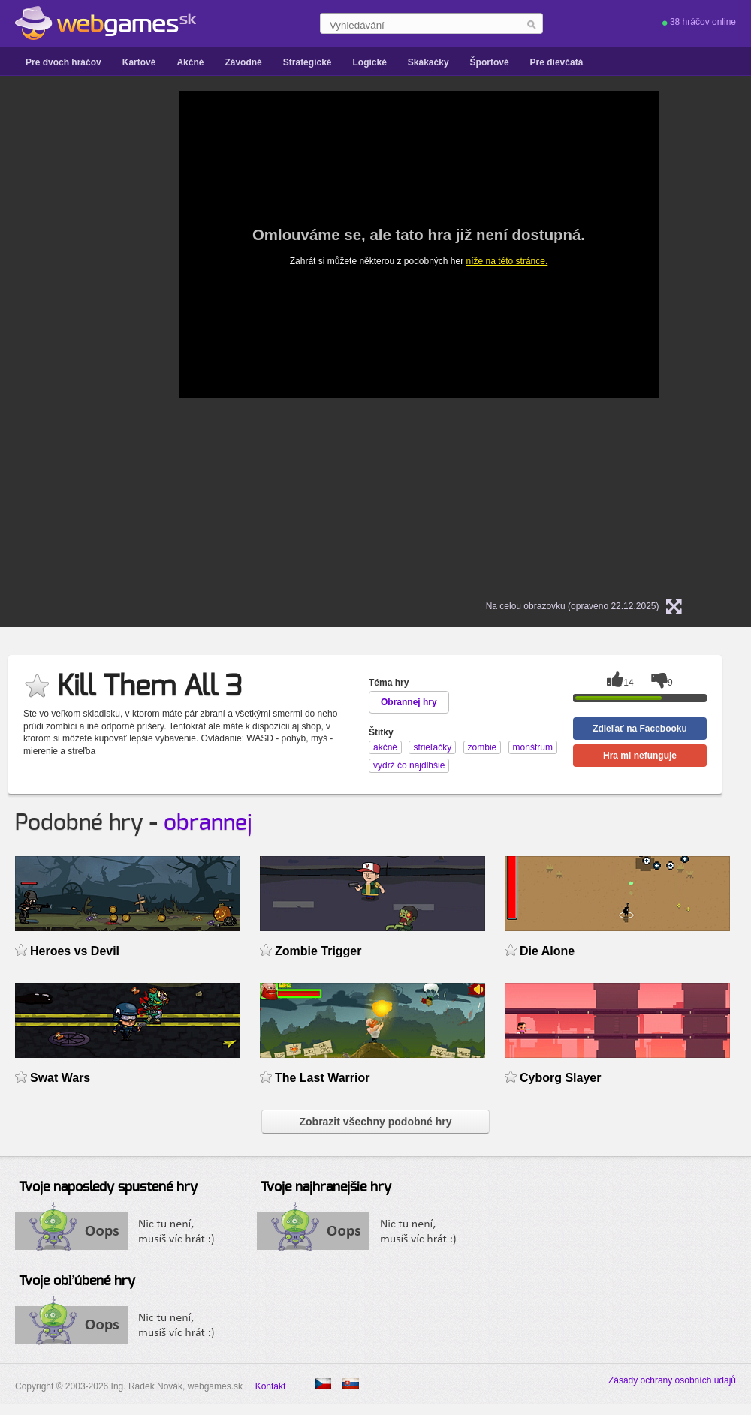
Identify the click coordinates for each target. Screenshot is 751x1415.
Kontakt (270, 1386)
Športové (489, 62)
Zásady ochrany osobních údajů (672, 1380)
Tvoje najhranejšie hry (326, 1187)
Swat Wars (60, 1077)
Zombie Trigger (318, 951)
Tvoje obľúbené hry (77, 1281)
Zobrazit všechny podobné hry (375, 1122)
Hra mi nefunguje (640, 755)
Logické (369, 62)
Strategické (307, 62)
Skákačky (428, 62)
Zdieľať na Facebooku (640, 728)
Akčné (190, 62)
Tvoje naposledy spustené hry (108, 1187)
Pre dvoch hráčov (63, 62)
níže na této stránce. (507, 261)
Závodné (243, 62)
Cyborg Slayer (560, 1077)
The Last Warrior (322, 1077)
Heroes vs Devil (74, 951)
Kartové (139, 62)
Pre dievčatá (557, 62)
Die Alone (547, 951)
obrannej (208, 823)
